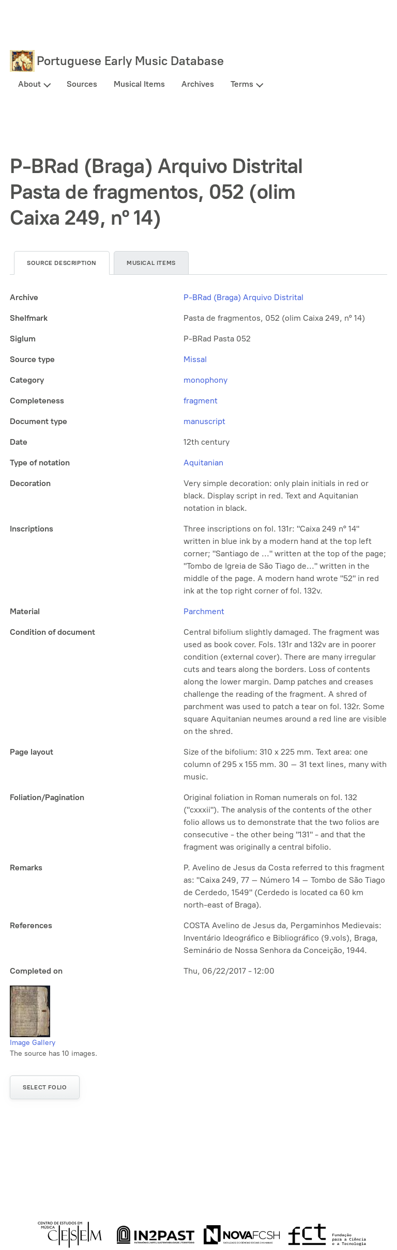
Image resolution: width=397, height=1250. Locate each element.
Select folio (45, 1087)
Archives (197, 84)
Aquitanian (203, 462)
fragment (201, 400)
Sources (82, 84)
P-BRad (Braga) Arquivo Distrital (243, 297)
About (29, 84)
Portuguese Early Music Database (130, 60)
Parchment (204, 611)
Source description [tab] (62, 263)
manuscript (204, 421)
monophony (205, 380)
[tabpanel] (198, 634)
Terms (242, 84)
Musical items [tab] (151, 263)
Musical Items (139, 84)
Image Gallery (32, 1042)
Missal (195, 359)
